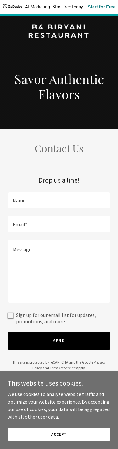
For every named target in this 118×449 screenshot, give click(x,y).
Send (59, 341)
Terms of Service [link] (63, 368)
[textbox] (59, 200)
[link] (59, 36)
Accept (58, 434)
